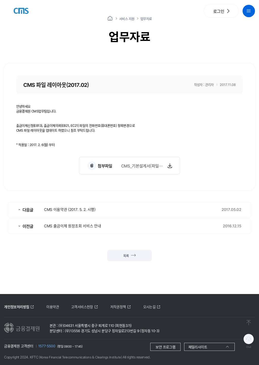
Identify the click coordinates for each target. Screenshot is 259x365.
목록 (129, 255)
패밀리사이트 (197, 346)
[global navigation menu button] (249, 11)
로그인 (221, 11)
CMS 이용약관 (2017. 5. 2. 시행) (70, 209)
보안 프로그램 (165, 346)
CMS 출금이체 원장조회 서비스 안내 (72, 225)
